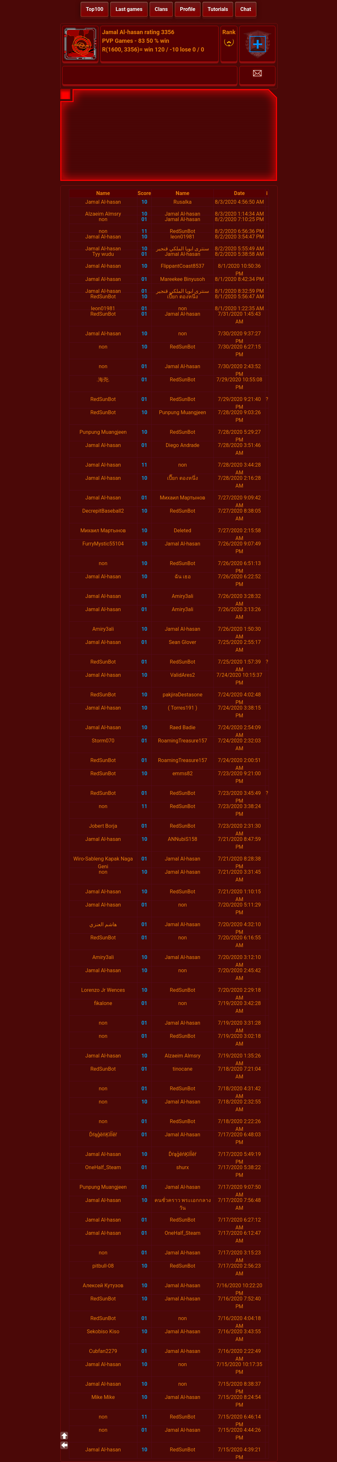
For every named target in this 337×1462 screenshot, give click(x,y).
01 (144, 219)
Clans (161, 9)
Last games (128, 9)
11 (144, 231)
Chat (245, 9)
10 (144, 202)
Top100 (94, 9)
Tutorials (218, 9)
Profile (187, 9)
